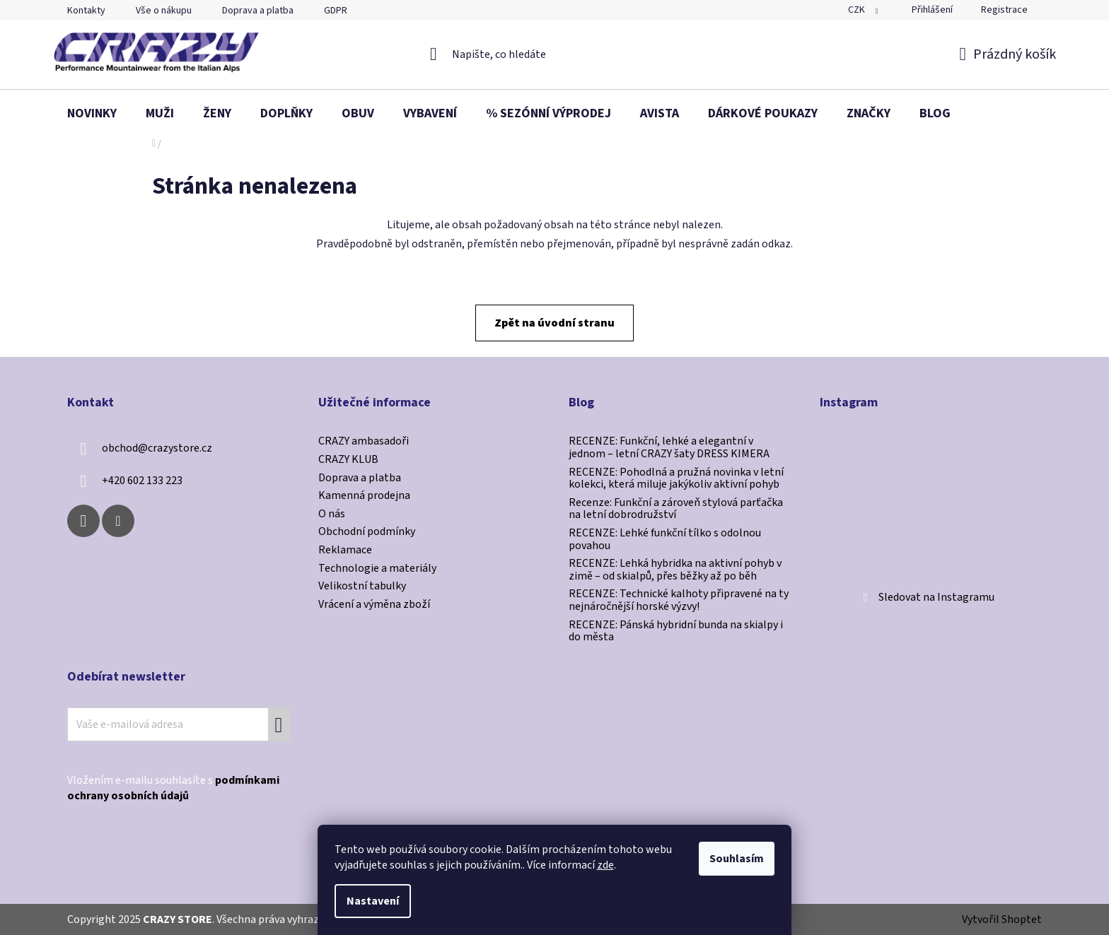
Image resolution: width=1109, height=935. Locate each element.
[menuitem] (92, 114)
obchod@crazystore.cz (157, 448)
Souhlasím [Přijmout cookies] (736, 858)
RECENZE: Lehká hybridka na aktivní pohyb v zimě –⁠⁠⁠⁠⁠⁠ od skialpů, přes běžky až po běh (675, 570)
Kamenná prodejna (364, 496)
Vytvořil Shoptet (1002, 919)
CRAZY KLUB (348, 460)
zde (605, 865)
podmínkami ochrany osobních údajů (173, 788)
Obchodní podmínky (366, 532)
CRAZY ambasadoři (363, 441)
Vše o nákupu (164, 11)
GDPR (335, 11)
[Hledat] (555, 54)
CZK (857, 10)
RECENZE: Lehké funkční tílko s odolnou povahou (665, 539)
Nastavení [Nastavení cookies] (373, 901)
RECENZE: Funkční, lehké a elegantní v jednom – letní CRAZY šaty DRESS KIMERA (669, 447)
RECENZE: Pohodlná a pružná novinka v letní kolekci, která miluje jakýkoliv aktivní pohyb (676, 478)
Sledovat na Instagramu (936, 597)
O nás (331, 514)
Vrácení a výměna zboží (374, 605)
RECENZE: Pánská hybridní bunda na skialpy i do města (676, 631)
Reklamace (345, 550)
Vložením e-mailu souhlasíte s (173, 788)
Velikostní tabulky (362, 586)
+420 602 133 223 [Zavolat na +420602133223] (142, 480)
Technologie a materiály (377, 569)
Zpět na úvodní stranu (554, 323)
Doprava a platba (258, 11)
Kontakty (86, 11)
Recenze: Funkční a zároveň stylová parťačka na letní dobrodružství (676, 509)
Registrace (1004, 10)
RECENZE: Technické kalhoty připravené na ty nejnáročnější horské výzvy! (679, 600)
